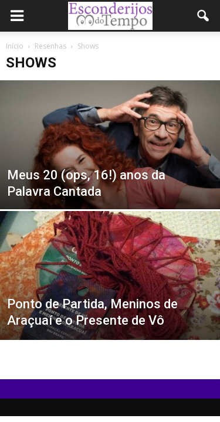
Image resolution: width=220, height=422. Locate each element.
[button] (203, 16)
